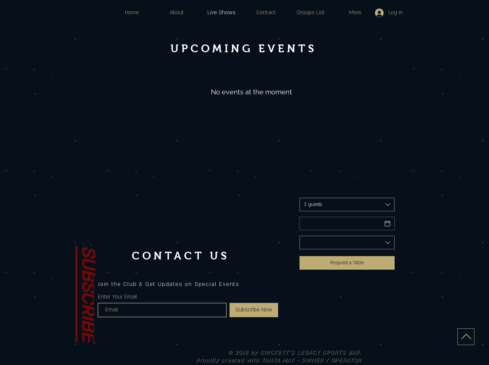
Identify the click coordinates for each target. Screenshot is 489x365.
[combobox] (347, 204)
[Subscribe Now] (254, 310)
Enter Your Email (117, 297)
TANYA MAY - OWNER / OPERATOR (311, 360)
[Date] (341, 223)
